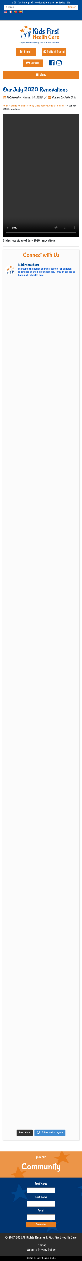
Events (14, 106)
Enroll (25, 52)
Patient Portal (54, 52)
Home (5, 106)
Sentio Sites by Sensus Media (41, 1258)
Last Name (41, 1197)
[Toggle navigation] (41, 75)
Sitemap (41, 1245)
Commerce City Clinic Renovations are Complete (43, 106)
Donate (32, 63)
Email (41, 1210)
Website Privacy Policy (41, 1250)
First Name (41, 1183)
